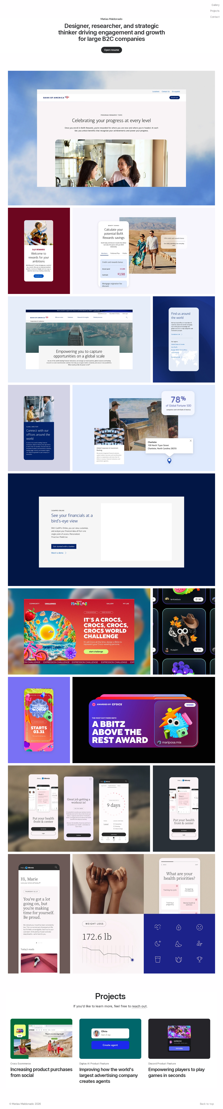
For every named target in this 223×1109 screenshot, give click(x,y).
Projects (214, 10)
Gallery (215, 5)
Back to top (207, 1104)
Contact (214, 16)
